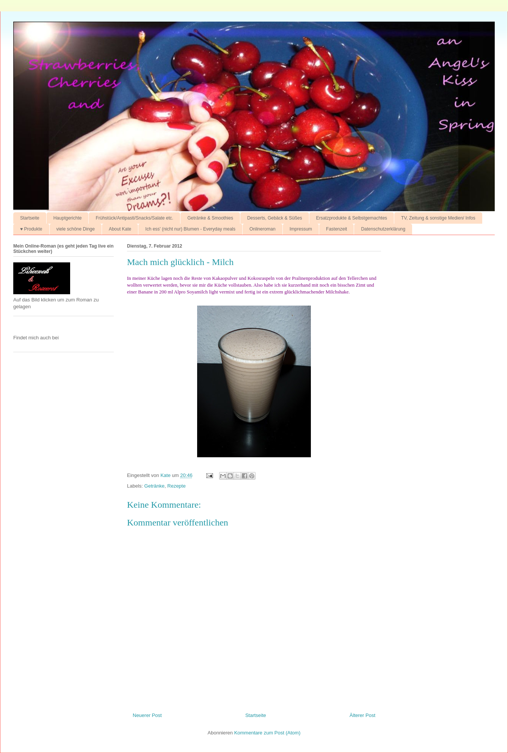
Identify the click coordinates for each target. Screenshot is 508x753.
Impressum (301, 229)
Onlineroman (262, 229)
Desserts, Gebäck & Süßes (274, 218)
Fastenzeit (336, 229)
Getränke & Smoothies (210, 218)
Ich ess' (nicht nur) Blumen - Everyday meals (190, 229)
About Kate (120, 229)
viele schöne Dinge (75, 229)
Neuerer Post (147, 715)
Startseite (29, 218)
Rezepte (176, 486)
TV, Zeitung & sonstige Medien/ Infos (438, 218)
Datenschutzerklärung (383, 229)
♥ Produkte (31, 229)
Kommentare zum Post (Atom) (267, 733)
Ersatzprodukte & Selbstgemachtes (351, 218)
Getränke (154, 486)
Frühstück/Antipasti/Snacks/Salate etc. (134, 218)
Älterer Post (362, 715)
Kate (166, 475)
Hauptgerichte (67, 218)
